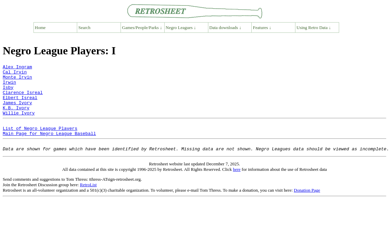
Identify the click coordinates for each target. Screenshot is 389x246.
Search (85, 27)
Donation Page (307, 205)
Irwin (9, 86)
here (236, 184)
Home (40, 27)
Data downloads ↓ (225, 27)
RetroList (88, 200)
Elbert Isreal (20, 104)
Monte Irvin (17, 80)
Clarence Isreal (23, 98)
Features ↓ (262, 27)
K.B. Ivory (16, 117)
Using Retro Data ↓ (313, 27)
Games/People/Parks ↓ (142, 27)
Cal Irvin (15, 74)
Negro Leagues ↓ (181, 27)
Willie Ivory (19, 123)
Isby (8, 92)
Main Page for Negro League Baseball (49, 147)
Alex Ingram (17, 68)
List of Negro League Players (40, 140)
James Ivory (17, 111)
